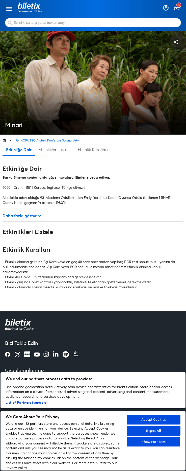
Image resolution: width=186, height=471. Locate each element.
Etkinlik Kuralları (93, 149)
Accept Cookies (153, 419)
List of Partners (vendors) (26, 402)
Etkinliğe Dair (19, 149)
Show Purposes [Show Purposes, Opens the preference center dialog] (154, 441)
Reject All (153, 430)
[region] (93, 421)
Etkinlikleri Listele (55, 149)
